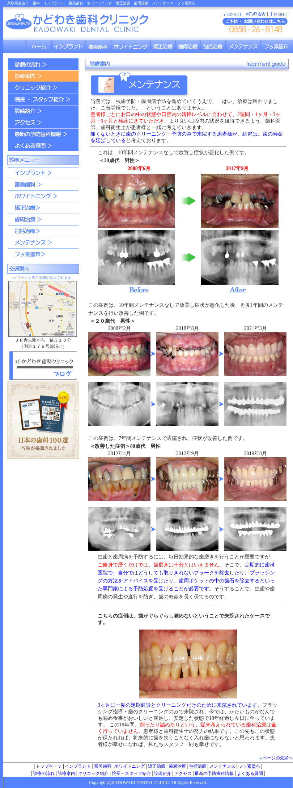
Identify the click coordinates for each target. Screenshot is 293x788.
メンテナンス (222, 766)
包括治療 (197, 766)
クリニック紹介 (93, 773)
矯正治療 (156, 766)
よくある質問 (250, 773)
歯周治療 (177, 766)
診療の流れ (44, 773)
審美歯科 (102, 766)
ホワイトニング (129, 766)
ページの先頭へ (278, 757)
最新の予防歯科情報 (214, 773)
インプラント (78, 766)
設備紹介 (162, 773)
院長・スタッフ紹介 (131, 773)
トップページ (49, 766)
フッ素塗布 (249, 766)
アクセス (183, 773)
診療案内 (66, 773)
